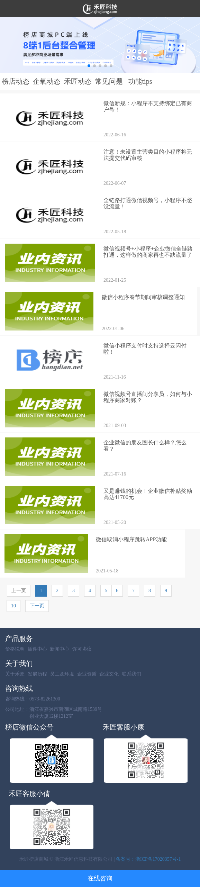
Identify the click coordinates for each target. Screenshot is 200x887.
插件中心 (37, 649)
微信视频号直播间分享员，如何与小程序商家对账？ (147, 397)
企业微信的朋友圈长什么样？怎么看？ (145, 446)
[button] (89, 65)
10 (13, 605)
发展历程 (37, 674)
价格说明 (15, 649)
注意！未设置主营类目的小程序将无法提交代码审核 (147, 155)
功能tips (140, 81)
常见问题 (109, 81)
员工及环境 (62, 674)
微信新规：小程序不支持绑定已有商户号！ (147, 106)
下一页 (37, 605)
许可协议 (82, 649)
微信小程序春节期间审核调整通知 (143, 297)
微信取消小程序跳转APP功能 (131, 539)
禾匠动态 (78, 81)
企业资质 (87, 674)
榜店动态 (15, 81)
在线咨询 (100, 878)
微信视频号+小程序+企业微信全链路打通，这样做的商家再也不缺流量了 (148, 252)
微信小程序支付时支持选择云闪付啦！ (145, 349)
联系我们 (131, 674)
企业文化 (109, 674)
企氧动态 (47, 81)
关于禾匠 (15, 674)
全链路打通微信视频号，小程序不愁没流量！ (147, 203)
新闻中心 (59, 649)
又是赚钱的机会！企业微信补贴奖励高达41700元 (147, 494)
